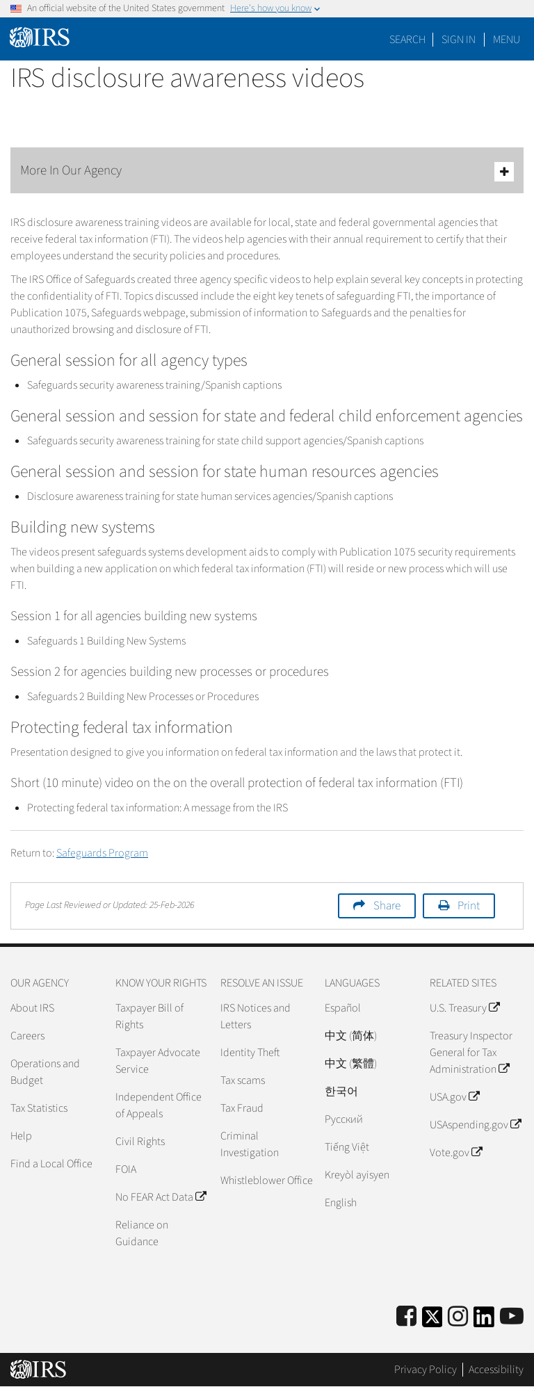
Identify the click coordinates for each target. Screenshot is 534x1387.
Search (407, 40)
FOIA (125, 1169)
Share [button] (386, 906)
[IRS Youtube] (512, 1317)
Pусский (344, 1119)
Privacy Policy (425, 1370)
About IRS (32, 1008)
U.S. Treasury (464, 1008)
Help (21, 1136)
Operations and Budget (45, 1072)
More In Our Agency (267, 171)
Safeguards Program (102, 853)
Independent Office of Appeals (158, 1105)
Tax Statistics (38, 1108)
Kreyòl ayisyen (357, 1175)
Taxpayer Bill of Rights (149, 1016)
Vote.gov (456, 1152)
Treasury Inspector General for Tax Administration (471, 1052)
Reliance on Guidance (141, 1233)
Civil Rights (140, 1141)
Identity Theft (250, 1052)
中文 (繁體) (351, 1063)
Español (343, 1008)
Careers (27, 1036)
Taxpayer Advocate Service (157, 1061)
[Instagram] (458, 1317)
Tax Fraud (242, 1108)
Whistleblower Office (266, 1180)
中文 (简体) (351, 1036)
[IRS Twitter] (432, 1321)
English (341, 1202)
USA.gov (454, 1097)
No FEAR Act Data (160, 1197)
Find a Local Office (51, 1163)
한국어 (341, 1091)
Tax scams (242, 1080)
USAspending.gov (475, 1125)
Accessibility (496, 1370)
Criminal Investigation (249, 1144)
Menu (506, 40)
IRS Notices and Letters (255, 1016)
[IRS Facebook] (406, 1317)
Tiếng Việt (347, 1147)
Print (469, 906)
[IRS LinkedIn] (484, 1321)
